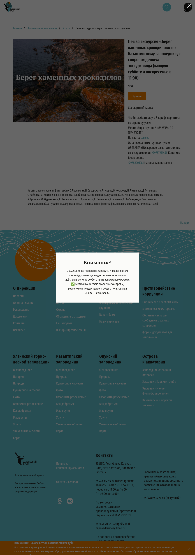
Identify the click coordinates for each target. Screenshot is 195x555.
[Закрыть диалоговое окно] (189, 6)
